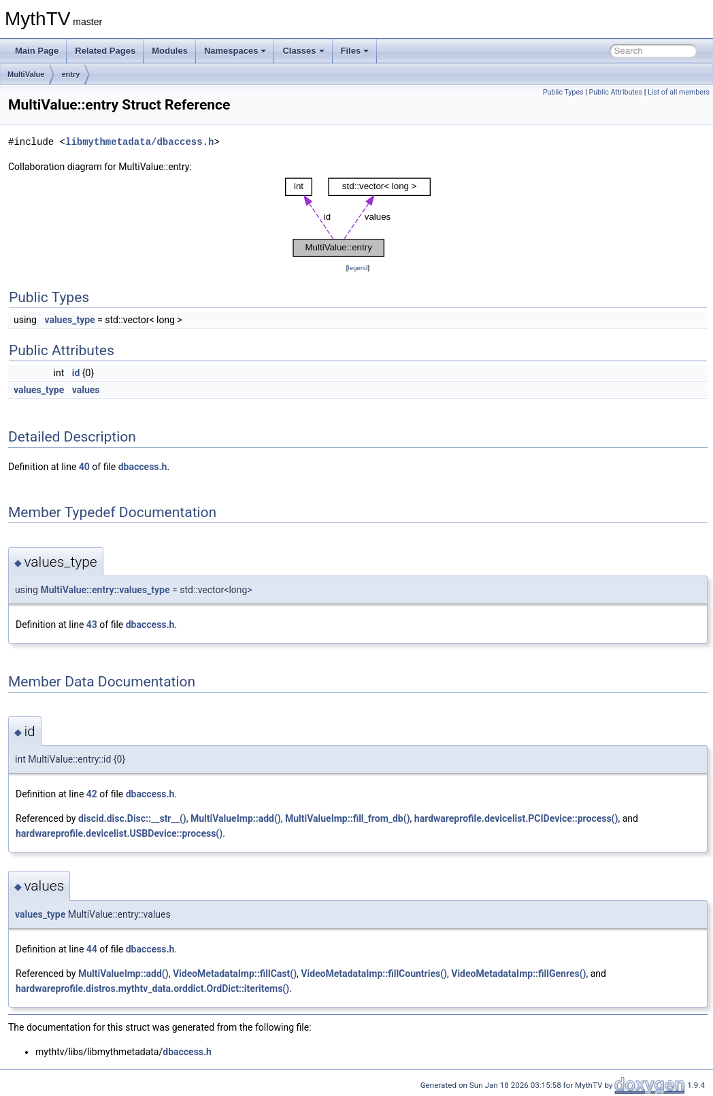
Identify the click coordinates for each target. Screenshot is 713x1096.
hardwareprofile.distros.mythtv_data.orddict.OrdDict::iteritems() (152, 988)
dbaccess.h (142, 466)
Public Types (563, 92)
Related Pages (105, 51)
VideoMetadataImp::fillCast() (235, 973)
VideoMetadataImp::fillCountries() (374, 973)
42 (91, 793)
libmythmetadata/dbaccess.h (139, 141)
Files (355, 51)
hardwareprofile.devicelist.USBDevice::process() (119, 833)
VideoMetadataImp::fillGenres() (518, 973)
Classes (303, 51)
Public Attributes (615, 92)
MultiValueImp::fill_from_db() (347, 818)
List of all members (679, 92)
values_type (69, 319)
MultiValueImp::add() (235, 818)
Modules (170, 51)
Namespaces (235, 51)
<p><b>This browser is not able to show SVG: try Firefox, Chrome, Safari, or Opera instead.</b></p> (358, 217)
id (76, 372)
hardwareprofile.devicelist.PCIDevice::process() (516, 818)
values (86, 389)
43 (91, 624)
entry (70, 74)
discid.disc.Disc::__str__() (132, 818)
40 (84, 466)
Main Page (37, 51)
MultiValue (25, 74)
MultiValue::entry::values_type (104, 589)
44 (91, 949)
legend (357, 267)
